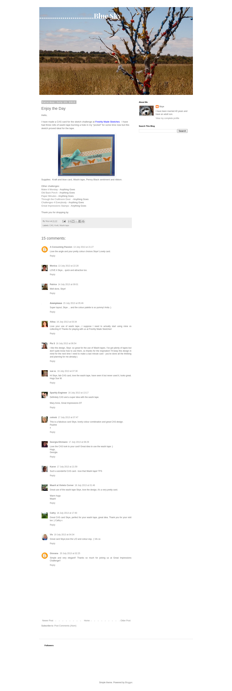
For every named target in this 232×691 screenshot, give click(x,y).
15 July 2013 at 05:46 (73, 303)
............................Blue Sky (80, 15)
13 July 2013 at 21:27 (83, 247)
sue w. (53, 371)
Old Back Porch (49, 192)
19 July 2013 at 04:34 (64, 534)
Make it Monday (49, 189)
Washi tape (64, 225)
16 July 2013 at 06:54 (66, 343)
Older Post (126, 620)
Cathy (53, 513)
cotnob (53, 417)
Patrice (53, 284)
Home (87, 620)
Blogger (128, 682)
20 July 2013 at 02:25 (70, 553)
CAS (51, 225)
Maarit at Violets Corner (62, 485)
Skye (161, 106)
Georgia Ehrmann (59, 442)
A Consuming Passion (61, 247)
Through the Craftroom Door (56, 199)
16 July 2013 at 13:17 (78, 393)
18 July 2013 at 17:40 (67, 513)
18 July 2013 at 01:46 (85, 485)
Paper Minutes (48, 196)
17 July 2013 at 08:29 (79, 442)
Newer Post (47, 620)
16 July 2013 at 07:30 (67, 371)
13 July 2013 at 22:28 (68, 266)
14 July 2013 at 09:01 (68, 284)
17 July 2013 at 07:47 (68, 417)
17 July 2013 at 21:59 (67, 466)
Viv (51, 534)
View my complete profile (167, 118)
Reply (52, 256)
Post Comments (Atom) (65, 626)
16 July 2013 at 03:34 (67, 322)
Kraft (57, 225)
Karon (53, 466)
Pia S (52, 343)
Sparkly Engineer (58, 393)
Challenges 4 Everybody (54, 202)
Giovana (54, 553)
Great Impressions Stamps (55, 205)
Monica (53, 266)
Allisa (53, 322)
